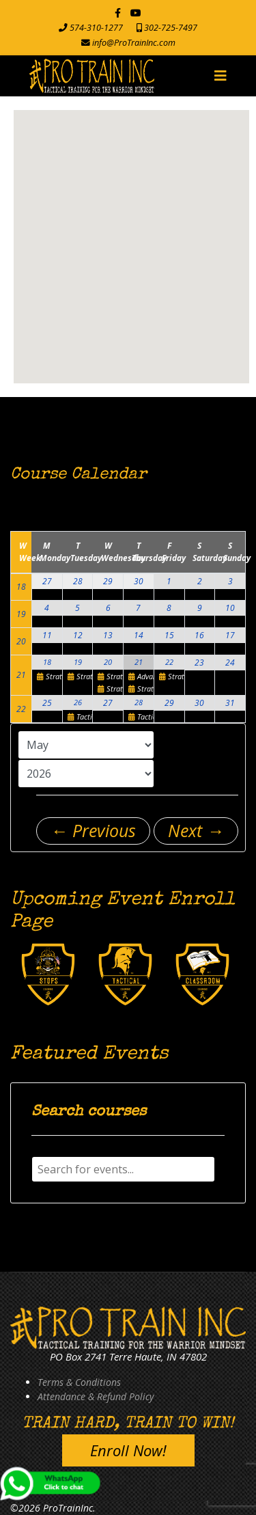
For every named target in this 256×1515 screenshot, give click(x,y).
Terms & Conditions (79, 1382)
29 (108, 581)
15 (169, 635)
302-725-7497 (170, 27)
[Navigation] (220, 75)
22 (169, 662)
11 (47, 635)
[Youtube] (135, 12)
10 (230, 608)
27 (47, 581)
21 (21, 675)
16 (199, 635)
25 (47, 703)
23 (199, 662)
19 (21, 614)
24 (230, 662)
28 (78, 581)
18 (21, 586)
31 (230, 703)
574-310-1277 (96, 27)
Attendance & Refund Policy (96, 1396)
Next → (196, 830)
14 (138, 635)
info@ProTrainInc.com (133, 43)
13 (108, 635)
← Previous (93, 830)
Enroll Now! (128, 1450)
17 (230, 635)
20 (21, 641)
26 (78, 702)
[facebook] (118, 12)
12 (78, 635)
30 (138, 581)
